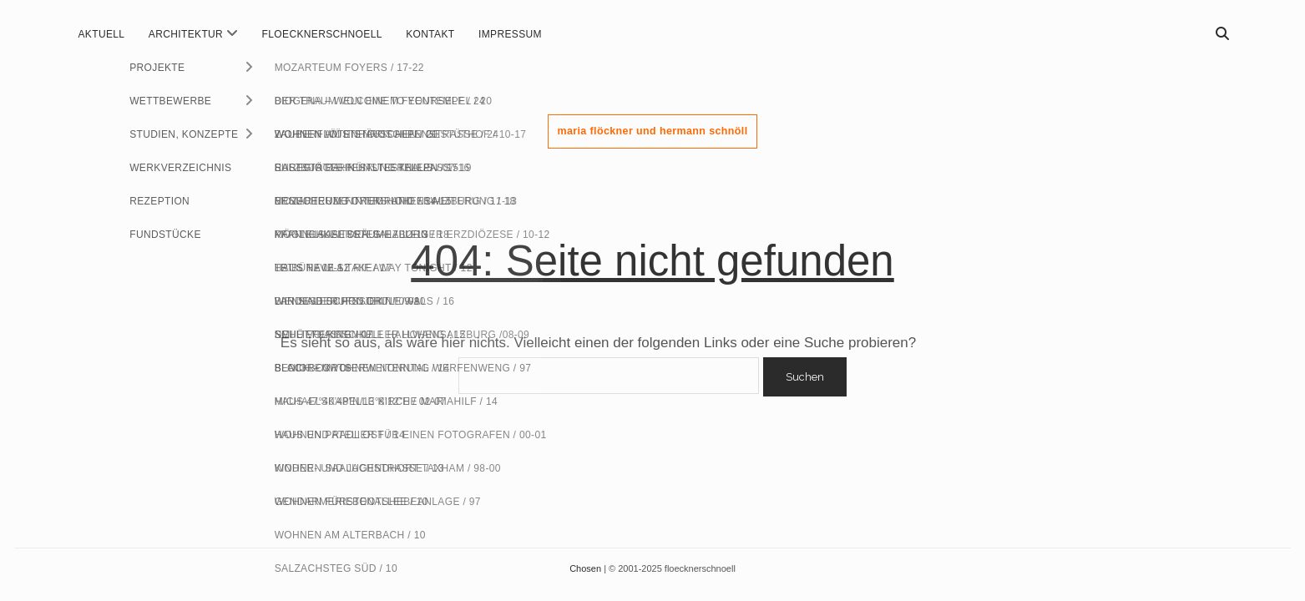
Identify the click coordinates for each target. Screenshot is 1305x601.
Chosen (586, 568)
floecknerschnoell (322, 34)
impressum (510, 34)
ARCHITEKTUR (186, 34)
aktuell (101, 34)
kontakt (430, 34)
